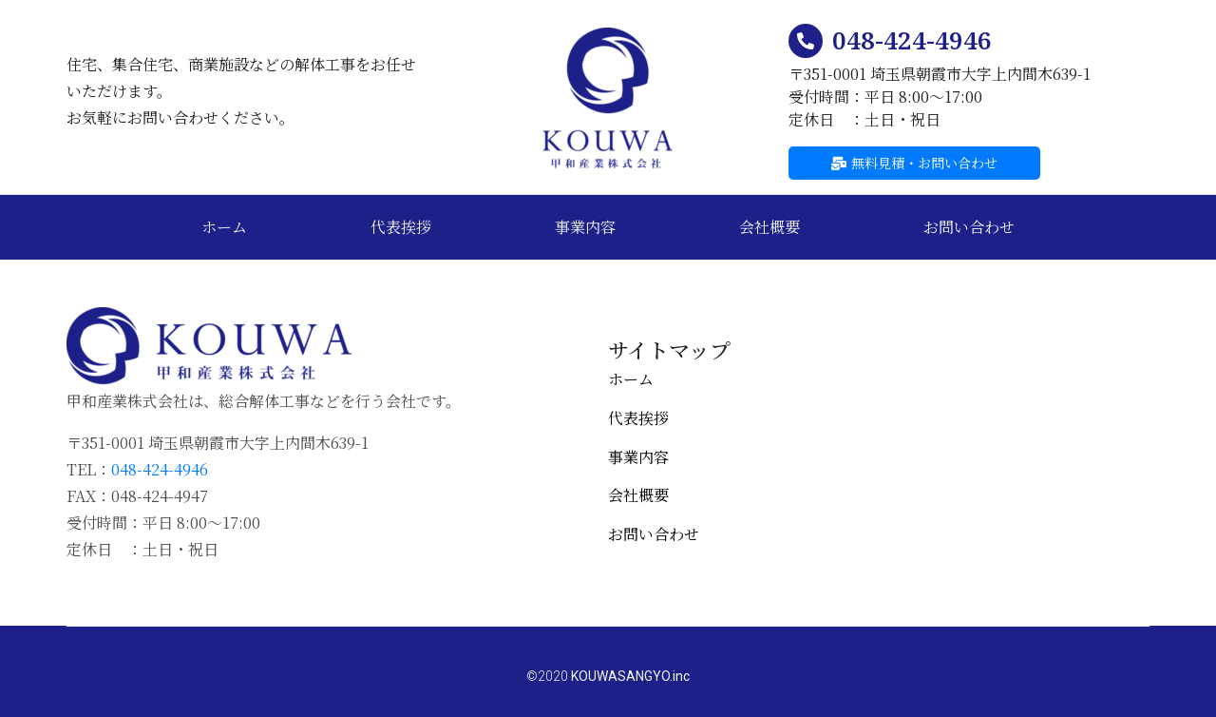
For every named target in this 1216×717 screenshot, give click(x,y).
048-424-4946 (912, 40)
